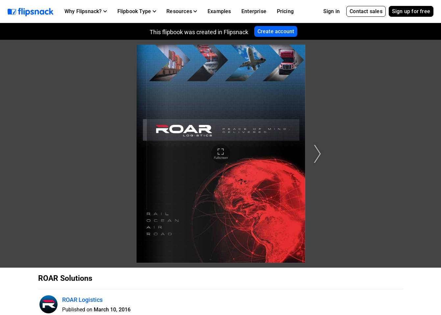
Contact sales (366, 11)
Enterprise (253, 11)
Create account (275, 31)
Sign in (331, 11)
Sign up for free (411, 11)
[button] (85, 11)
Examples (219, 11)
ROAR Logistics (82, 299)
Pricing (285, 11)
